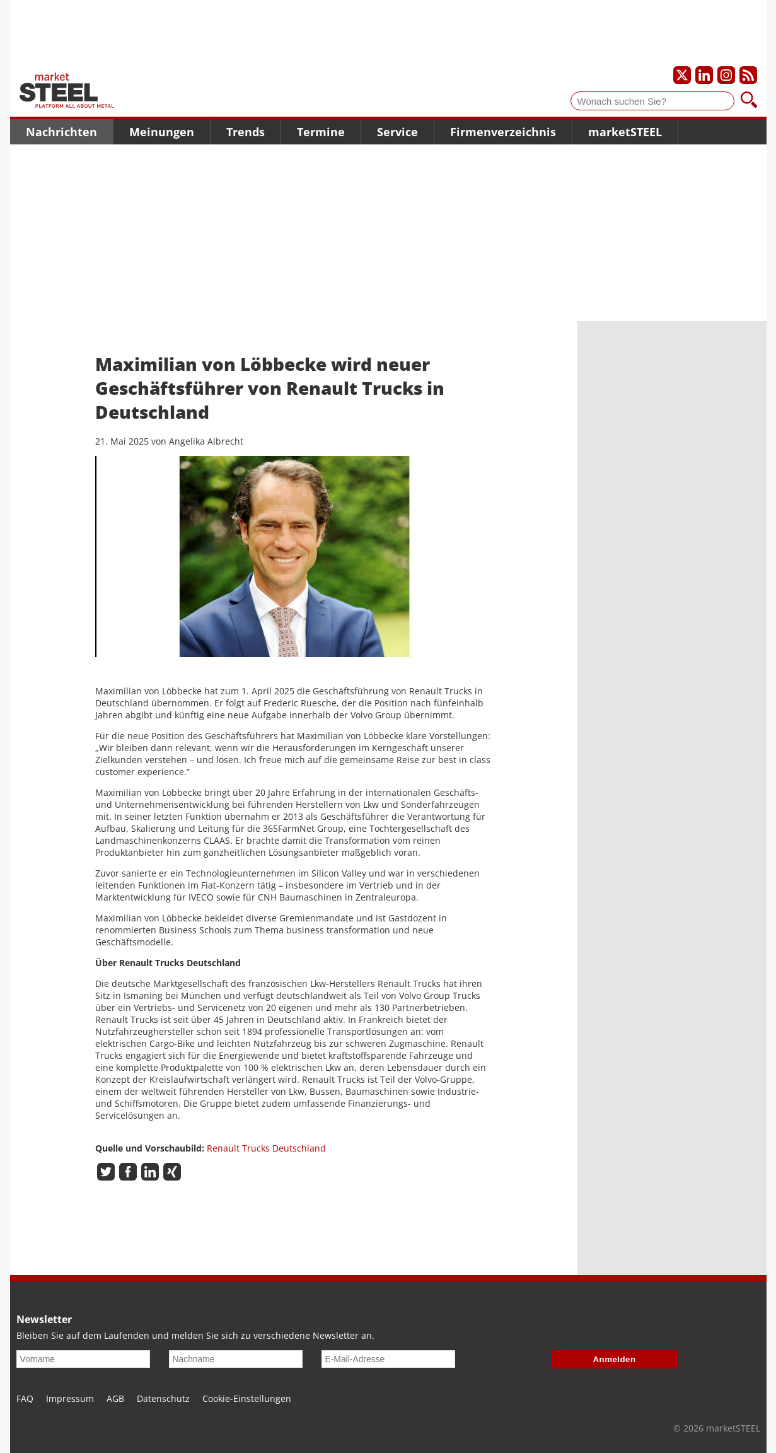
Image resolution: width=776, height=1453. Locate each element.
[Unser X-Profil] (682, 75)
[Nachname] (236, 1359)
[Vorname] (83, 1359)
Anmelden (614, 1359)
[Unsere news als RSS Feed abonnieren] (748, 75)
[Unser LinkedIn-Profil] (704, 75)
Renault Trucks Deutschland (266, 1148)
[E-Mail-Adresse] (388, 1359)
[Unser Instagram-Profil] (726, 75)
